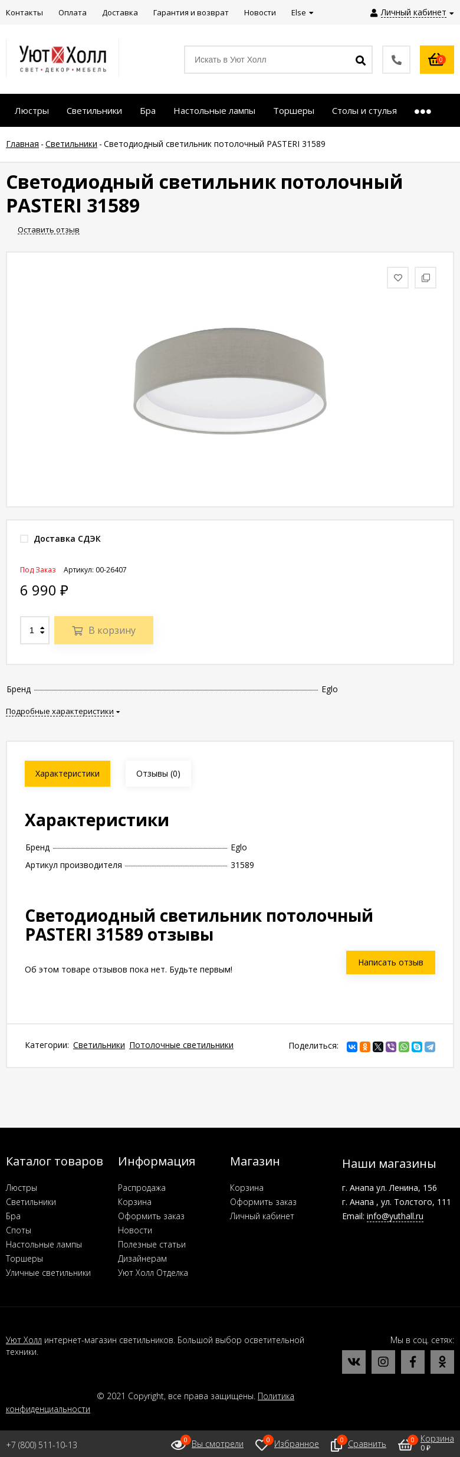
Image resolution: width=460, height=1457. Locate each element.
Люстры (21, 1187)
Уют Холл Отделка (153, 1272)
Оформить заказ (151, 1216)
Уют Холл (24, 1339)
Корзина (135, 1201)
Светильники (99, 1044)
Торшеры (24, 1258)
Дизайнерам (142, 1258)
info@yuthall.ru (395, 1216)
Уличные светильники (48, 1272)
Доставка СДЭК (60, 538)
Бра (13, 1216)
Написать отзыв (390, 962)
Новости (135, 1230)
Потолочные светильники (181, 1044)
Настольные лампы (44, 1244)
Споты (18, 1230)
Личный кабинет (262, 1216)
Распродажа (142, 1187)
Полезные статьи (152, 1244)
